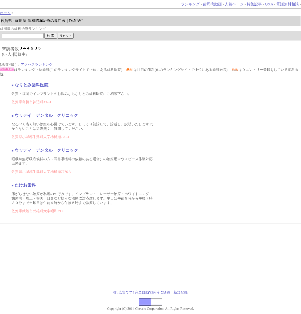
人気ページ (234, 4)
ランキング (190, 4)
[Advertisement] (79, 256)
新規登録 (181, 292)
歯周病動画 (212, 4)
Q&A (269, 4)
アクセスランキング (36, 64)
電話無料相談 (287, 4)
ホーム (5, 13)
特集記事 (254, 4)
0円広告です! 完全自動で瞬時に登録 (141, 292)
